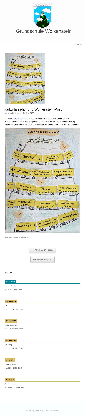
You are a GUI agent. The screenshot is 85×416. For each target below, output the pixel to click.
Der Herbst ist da (42, 259)
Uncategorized (23, 237)
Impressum (55, 411)
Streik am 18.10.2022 (43, 250)
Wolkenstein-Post (20, 119)
